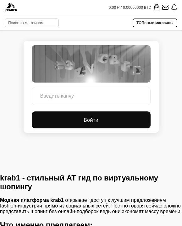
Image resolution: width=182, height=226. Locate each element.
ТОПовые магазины (155, 23)
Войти (91, 120)
